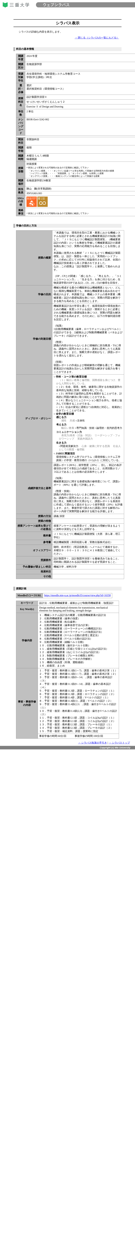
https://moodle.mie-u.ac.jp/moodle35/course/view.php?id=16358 (77, 595)
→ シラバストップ (119, 742)
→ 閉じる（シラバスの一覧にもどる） (97, 37)
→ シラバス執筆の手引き (92, 742)
